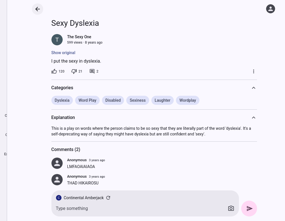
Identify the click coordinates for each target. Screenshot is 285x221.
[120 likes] (58, 71)
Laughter (163, 100)
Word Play (87, 100)
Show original (63, 52)
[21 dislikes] (77, 71)
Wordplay (187, 100)
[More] (254, 71)
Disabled (113, 100)
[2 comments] (94, 71)
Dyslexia (62, 100)
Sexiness (137, 100)
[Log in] (270, 8)
